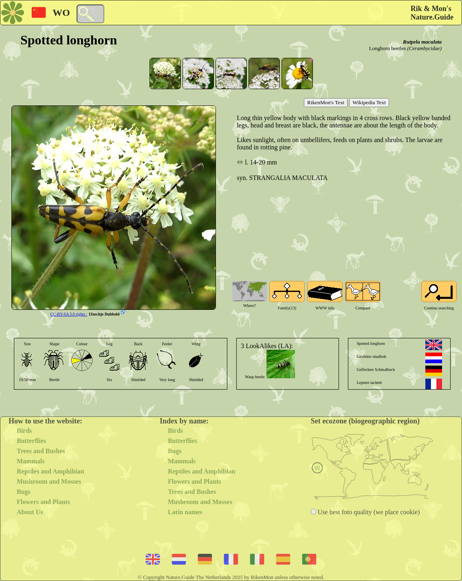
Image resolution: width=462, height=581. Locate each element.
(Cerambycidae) (424, 48)
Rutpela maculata (422, 42)
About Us (30, 512)
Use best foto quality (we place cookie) (368, 512)
